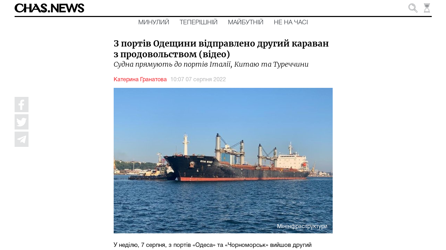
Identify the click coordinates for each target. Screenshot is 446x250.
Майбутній (245, 22)
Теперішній (199, 22)
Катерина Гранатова (140, 79)
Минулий (153, 22)
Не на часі (291, 22)
